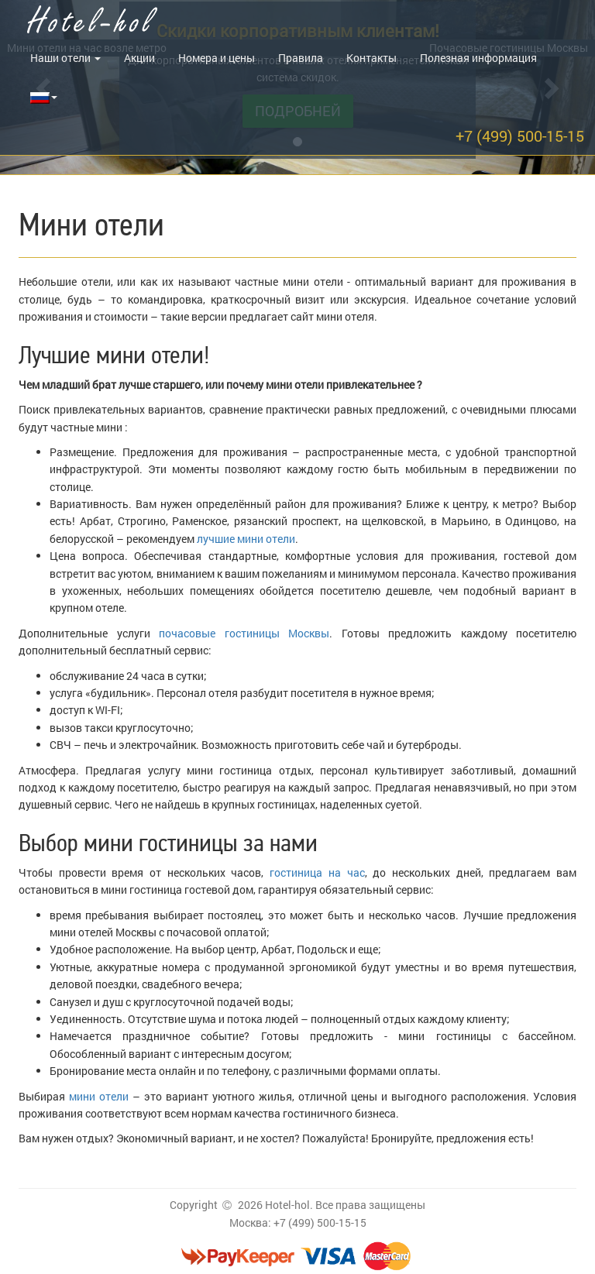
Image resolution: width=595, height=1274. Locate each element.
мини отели (99, 1096)
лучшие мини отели (246, 538)
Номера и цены (216, 57)
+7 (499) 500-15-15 (520, 135)
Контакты (371, 57)
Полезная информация (478, 57)
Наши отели (65, 57)
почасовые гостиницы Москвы (244, 633)
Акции (139, 57)
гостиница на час (317, 872)
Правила (300, 57)
